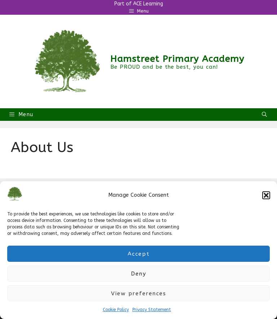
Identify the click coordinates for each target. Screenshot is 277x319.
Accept (139, 254)
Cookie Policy (116, 309)
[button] (266, 195)
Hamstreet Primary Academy (177, 59)
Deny (138, 273)
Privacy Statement (151, 309)
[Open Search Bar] (264, 114)
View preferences (138, 293)
